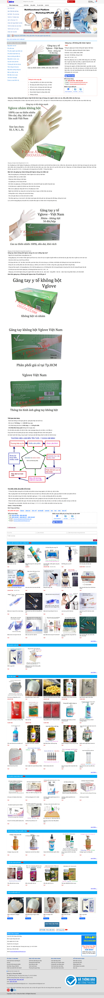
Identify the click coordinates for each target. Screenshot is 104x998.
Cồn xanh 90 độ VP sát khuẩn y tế (14, 743)
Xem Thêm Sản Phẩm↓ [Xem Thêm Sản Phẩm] (52, 924)
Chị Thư (81, 90)
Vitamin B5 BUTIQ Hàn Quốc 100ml (51, 852)
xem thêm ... (94, 641)
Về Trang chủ (60, 930)
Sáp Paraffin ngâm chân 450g (86, 697)
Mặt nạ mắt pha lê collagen (13, 914)
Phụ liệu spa (11, 48)
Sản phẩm (32, 5)
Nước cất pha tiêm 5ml (49, 765)
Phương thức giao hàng (34, 967)
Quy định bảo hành (77, 962)
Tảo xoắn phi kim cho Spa (13, 883)
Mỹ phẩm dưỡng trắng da (14, 69)
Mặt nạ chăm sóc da (13, 72)
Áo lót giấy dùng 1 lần (66, 587)
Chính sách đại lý (33, 966)
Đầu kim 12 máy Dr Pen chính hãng (15, 611)
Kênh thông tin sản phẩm (78, 966)
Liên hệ (47, 5)
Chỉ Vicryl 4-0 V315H (84, 797)
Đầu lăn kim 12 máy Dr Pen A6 (14, 634)
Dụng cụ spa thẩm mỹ (13, 80)
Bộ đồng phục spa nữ (66, 563)
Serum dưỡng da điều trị (14, 56)
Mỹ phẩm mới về (12, 45)
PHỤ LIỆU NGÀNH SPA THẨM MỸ (16, 39)
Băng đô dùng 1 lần (48, 587)
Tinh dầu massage (12, 77)
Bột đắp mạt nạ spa (13, 75)
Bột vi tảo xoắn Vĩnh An (30, 883)
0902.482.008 (79, 80)
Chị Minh (75, 90)
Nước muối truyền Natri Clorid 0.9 (87, 743)
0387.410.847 (15, 517)
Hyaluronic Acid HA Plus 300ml (32, 852)
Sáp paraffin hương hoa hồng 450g (15, 719)
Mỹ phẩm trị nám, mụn (13, 59)
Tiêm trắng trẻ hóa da (13, 67)
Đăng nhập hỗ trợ (77, 964)
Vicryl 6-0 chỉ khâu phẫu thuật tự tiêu (15, 820)
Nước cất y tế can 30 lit (12, 765)
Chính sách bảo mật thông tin (13, 960)
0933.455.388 (71, 80)
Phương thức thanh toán (34, 962)
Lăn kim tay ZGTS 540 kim (67, 611)
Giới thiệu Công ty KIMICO (13, 966)
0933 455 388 (13, 981)
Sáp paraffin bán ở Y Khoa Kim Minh (52, 719)
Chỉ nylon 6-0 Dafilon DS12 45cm (14, 797)
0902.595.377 (23, 517)
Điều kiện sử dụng (77, 960)
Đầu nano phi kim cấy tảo (31, 634)
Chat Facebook (68, 90)
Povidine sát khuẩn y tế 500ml (32, 743)
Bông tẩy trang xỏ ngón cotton (32, 697)
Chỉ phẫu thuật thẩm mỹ (14, 53)
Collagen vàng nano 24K (12, 852)
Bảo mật (75, 967)
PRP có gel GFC (11, 666)
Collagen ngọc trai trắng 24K (86, 852)
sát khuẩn (40, 510)
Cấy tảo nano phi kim (13, 61)
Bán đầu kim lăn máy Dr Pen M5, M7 (52, 634)
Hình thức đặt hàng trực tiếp (35, 960)
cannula (47, 510)
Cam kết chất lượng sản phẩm (14, 964)
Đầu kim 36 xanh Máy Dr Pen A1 (51, 611)
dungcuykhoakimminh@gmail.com (79, 82)
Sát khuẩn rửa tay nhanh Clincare (69, 697)
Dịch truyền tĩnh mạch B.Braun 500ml (33, 765)
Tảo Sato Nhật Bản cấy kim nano (69, 883)
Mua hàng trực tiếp (33, 964)
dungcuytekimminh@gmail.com (78, 84)
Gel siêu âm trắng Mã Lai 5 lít (13, 697)
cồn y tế (34, 510)
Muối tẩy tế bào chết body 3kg (50, 743)
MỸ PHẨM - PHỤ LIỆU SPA (27, 35)
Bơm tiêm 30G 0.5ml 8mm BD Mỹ (32, 587)
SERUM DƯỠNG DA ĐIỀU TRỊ (17, 831)
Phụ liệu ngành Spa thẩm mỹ (42, 35)
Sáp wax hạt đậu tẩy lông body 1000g (52, 697)
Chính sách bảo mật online (57, 966)
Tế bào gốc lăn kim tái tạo (14, 64)
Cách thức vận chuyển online (57, 962)
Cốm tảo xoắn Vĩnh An (49, 883)
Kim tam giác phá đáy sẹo (85, 563)
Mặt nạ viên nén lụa (11, 563)
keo (55, 510)
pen (52, 510)
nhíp (59, 510)
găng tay (28, 510)
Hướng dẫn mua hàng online (57, 964)
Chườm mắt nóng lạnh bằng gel (14, 587)
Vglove (22, 510)
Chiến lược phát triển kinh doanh (14, 967)
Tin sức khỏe (40, 5)
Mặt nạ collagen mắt (48, 914)
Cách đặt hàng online (56, 960)
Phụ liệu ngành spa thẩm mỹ (15, 51)
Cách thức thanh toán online (57, 967)
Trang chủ (16, 35)
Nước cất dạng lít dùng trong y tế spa (70, 743)
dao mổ (64, 510)
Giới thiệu (26, 5)
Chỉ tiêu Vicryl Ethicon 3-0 (31, 820)
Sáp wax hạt (28, 719)
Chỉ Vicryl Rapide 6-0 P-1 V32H (32, 797)
